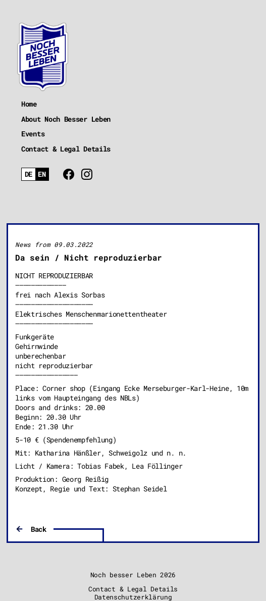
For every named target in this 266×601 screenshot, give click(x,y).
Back (38, 529)
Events (32, 133)
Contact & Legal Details (66, 149)
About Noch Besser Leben (66, 119)
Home (29, 104)
